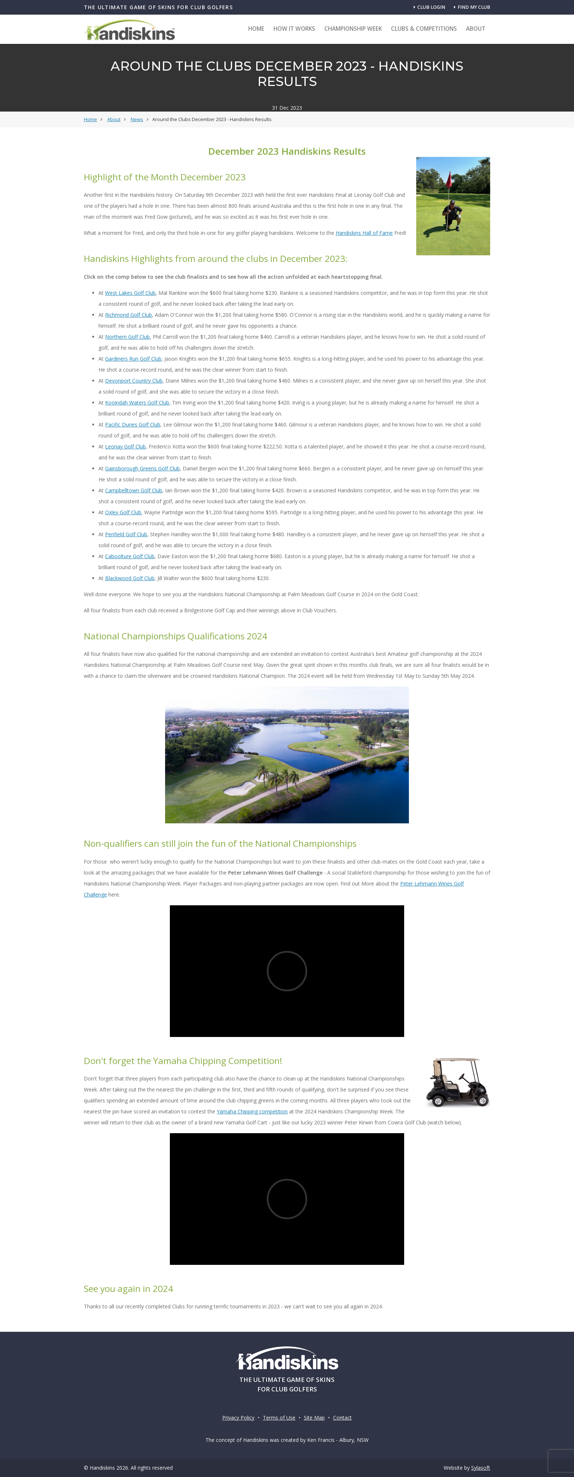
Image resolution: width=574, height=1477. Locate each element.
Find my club (472, 7)
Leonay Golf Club (125, 446)
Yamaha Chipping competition (252, 1111)
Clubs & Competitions (424, 29)
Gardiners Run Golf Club (133, 358)
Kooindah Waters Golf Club (137, 402)
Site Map (314, 1417)
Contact (342, 1417)
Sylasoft (480, 1467)
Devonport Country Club (134, 380)
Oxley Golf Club (123, 512)
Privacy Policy (238, 1417)
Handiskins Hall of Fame (364, 232)
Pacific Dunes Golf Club (132, 424)
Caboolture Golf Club (129, 556)
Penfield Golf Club (126, 534)
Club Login (429, 7)
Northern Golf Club (127, 336)
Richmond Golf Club (128, 314)
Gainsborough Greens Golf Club (142, 468)
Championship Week (353, 29)
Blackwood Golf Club (129, 578)
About (475, 29)
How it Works (294, 29)
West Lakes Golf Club (130, 292)
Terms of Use (279, 1417)
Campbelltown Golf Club (133, 490)
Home (256, 29)
